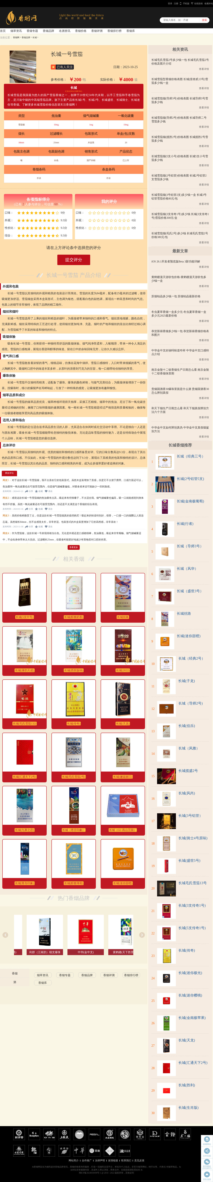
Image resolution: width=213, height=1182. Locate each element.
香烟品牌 (48, 30)
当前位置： (6, 37)
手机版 (186, 3)
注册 (176, 3)
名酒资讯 (64, 30)
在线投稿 (198, 3)
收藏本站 (208, 3)
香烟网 (16, 37)
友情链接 (113, 1160)
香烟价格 (80, 30)
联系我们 (126, 1160)
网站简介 (74, 1160)
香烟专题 (32, 30)
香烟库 (130, 30)
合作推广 (87, 1160)
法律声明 (100, 1160)
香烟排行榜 (114, 30)
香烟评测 (97, 30)
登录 (170, 3)
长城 (34, 37)
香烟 (15, 973)
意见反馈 (139, 1160)
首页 (3, 30)
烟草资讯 (16, 30)
